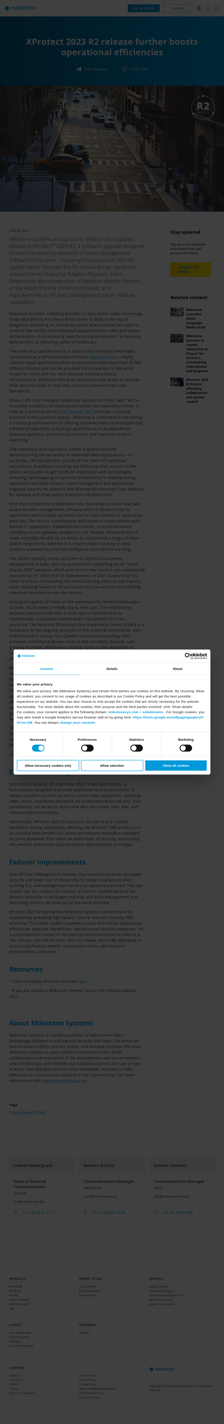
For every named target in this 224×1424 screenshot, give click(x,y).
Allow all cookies (176, 765)
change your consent (77, 722)
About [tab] (177, 668)
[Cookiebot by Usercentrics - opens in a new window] (188, 656)
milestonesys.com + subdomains (135, 712)
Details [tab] (112, 668)
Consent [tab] (46, 668)
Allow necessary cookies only (48, 765)
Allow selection (112, 765)
